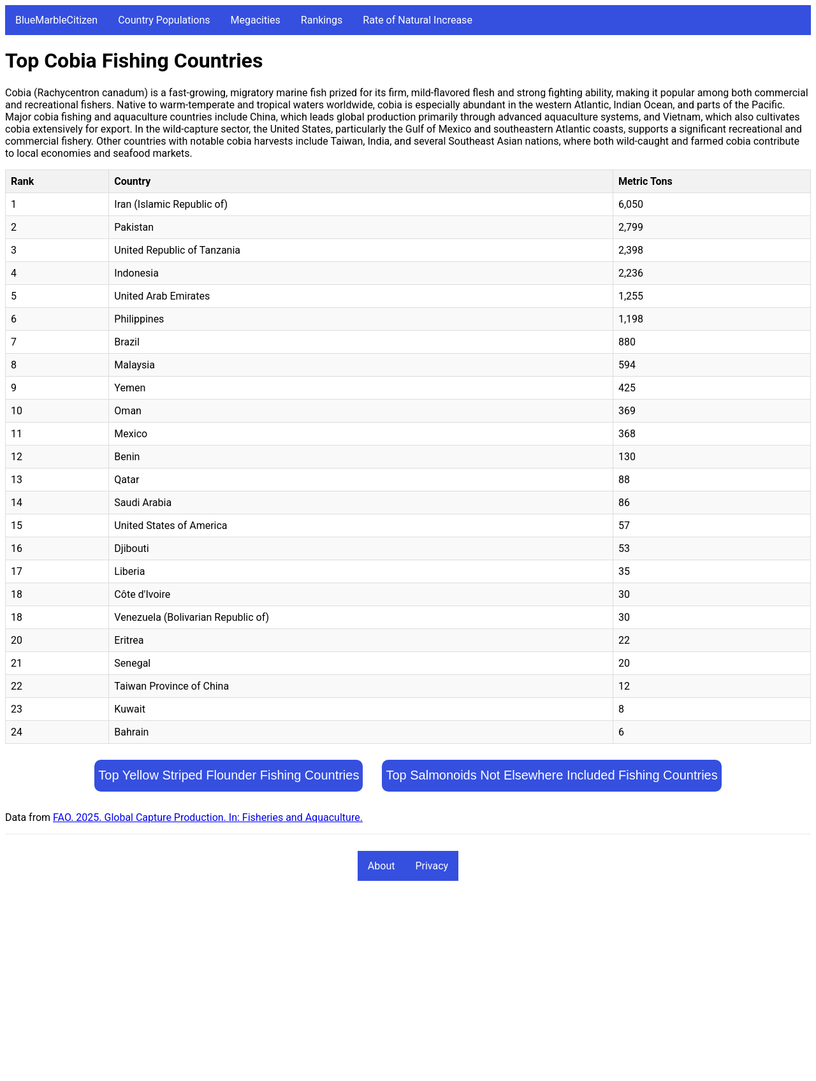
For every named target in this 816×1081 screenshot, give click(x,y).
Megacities (255, 20)
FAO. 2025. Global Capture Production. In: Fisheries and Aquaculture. (208, 817)
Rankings (321, 20)
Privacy (431, 866)
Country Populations (164, 20)
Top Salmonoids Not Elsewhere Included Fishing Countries (551, 775)
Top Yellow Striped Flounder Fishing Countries (228, 775)
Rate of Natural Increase (417, 20)
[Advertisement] (387, 986)
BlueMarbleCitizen (56, 20)
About (381, 866)
